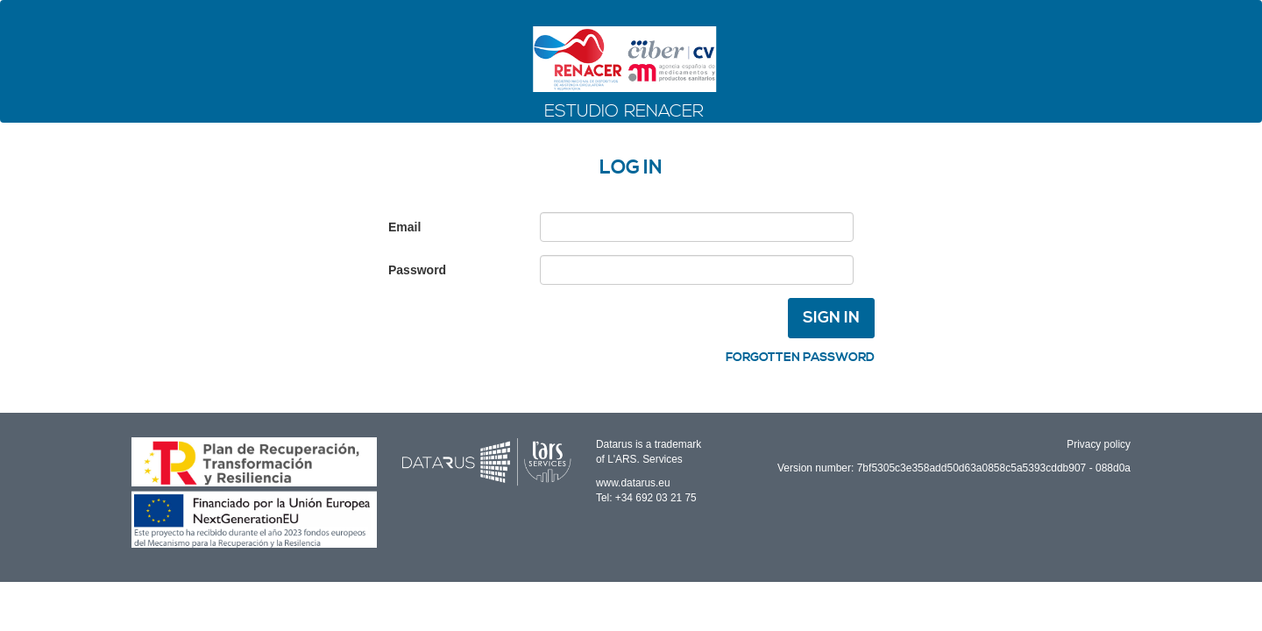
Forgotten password (800, 357)
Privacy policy (1099, 444)
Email (404, 227)
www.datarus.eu (633, 483)
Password (417, 270)
